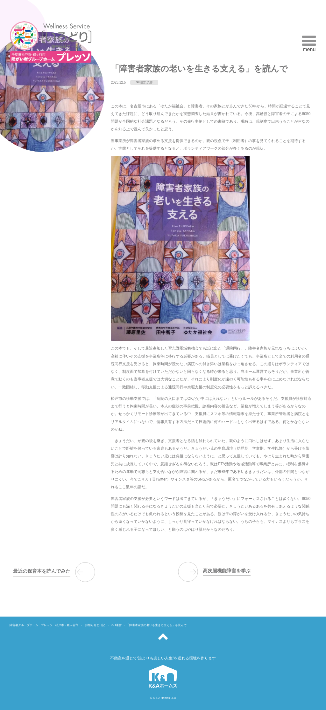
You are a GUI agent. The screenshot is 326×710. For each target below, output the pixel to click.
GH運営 (141, 82)
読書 (149, 82)
